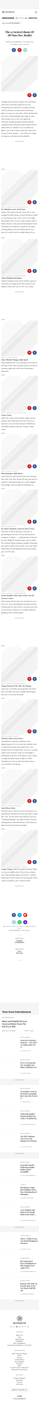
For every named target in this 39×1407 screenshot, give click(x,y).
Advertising (19, 1339)
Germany (19, 1380)
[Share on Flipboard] (25, 915)
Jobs (19, 1337)
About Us (19, 1335)
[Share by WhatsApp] (19, 922)
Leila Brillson (28, 41)
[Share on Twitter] (19, 915)
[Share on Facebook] (14, 50)
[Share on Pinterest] (19, 50)
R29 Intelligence (19, 1343)
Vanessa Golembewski (14, 41)
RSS (19, 1366)
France (19, 1382)
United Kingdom (20, 1378)
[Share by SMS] (25, 922)
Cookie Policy (19, 1360)
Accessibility (19, 1362)
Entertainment (14, 930)
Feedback (19, 1341)
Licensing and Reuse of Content (19, 1345)
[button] (19, 50)
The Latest (26, 930)
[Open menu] (36, 11)
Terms (19, 1356)
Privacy (19, 1358)
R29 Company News (19, 1354)
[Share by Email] (25, 50)
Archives (19, 1364)
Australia (19, 1384)
